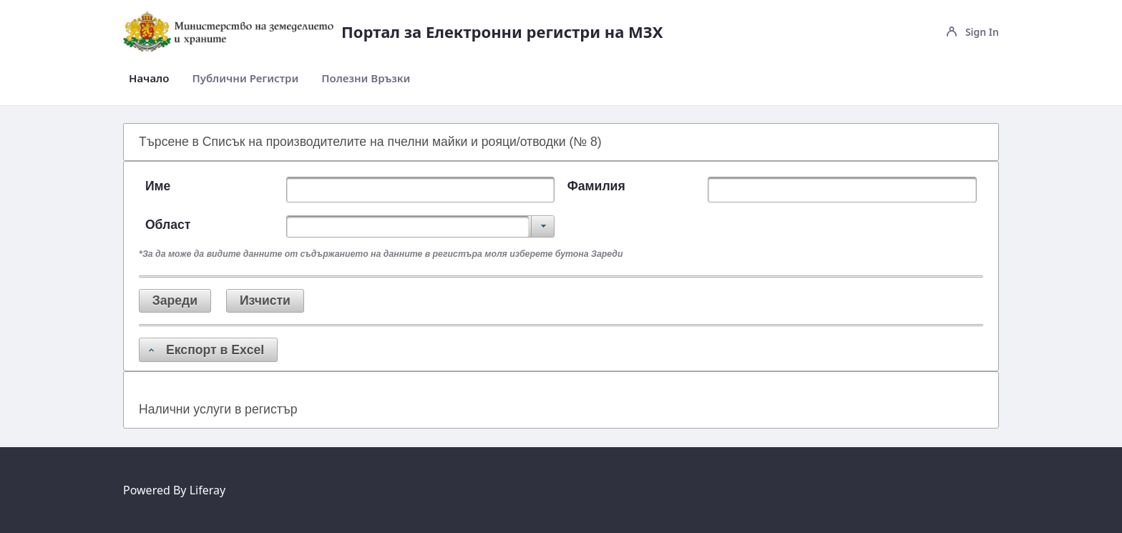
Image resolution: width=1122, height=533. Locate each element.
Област (167, 224)
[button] (175, 301)
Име (157, 186)
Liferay (207, 490)
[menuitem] (149, 78)
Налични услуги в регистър (218, 409)
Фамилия (596, 186)
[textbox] (420, 189)
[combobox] (420, 226)
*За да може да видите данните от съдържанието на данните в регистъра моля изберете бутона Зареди (381, 254)
